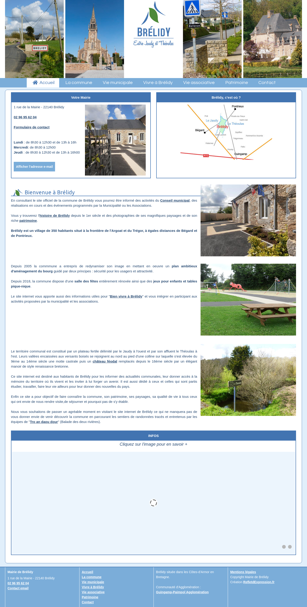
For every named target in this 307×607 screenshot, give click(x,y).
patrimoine (28, 220)
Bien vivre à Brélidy (126, 296)
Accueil (87, 572)
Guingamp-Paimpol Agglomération (182, 592)
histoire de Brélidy (55, 215)
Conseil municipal (175, 200)
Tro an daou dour (44, 422)
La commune (91, 577)
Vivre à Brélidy (93, 587)
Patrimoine (90, 597)
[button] (284, 547)
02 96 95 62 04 (25, 117)
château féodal (105, 361)
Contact (88, 602)
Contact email (18, 588)
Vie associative (93, 592)
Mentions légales (243, 572)
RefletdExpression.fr (259, 582)
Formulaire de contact (32, 127)
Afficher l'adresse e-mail (34, 166)
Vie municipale (93, 582)
